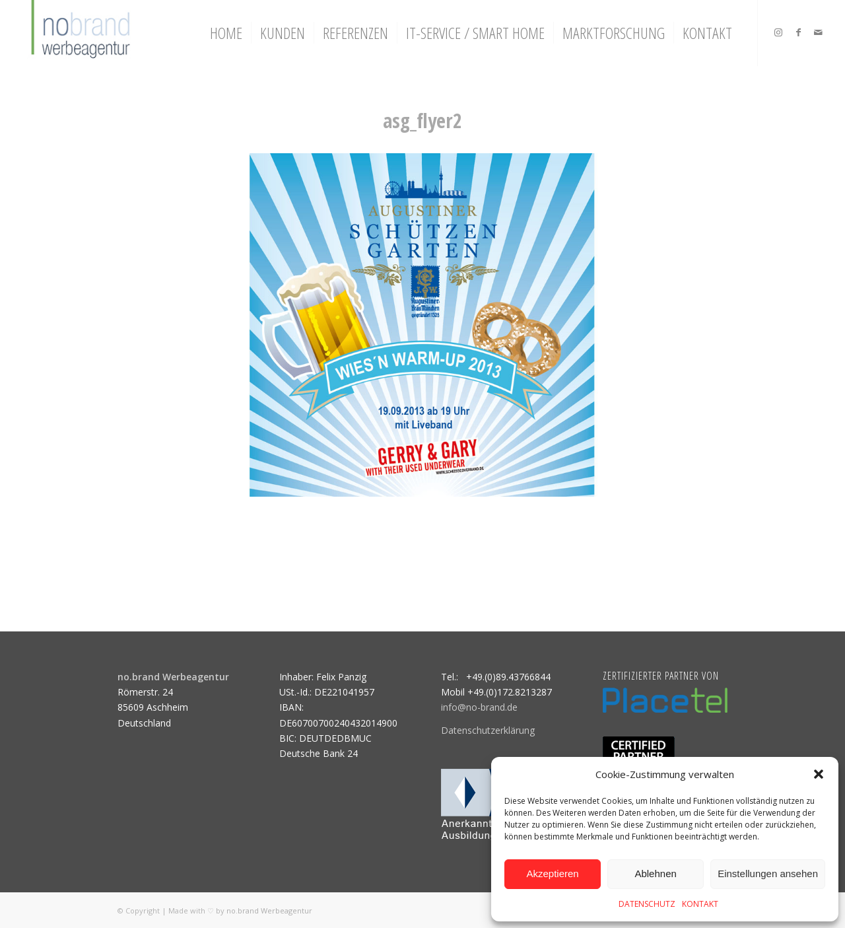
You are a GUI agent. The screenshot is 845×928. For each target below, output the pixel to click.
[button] (818, 774)
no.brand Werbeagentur (269, 910)
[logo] (79, 33)
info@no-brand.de (479, 707)
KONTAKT (700, 904)
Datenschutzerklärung (488, 730)
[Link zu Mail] (818, 32)
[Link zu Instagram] (778, 32)
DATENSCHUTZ (647, 904)
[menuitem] (226, 33)
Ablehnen (655, 873)
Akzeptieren (552, 873)
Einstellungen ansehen (768, 873)
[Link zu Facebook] (798, 32)
